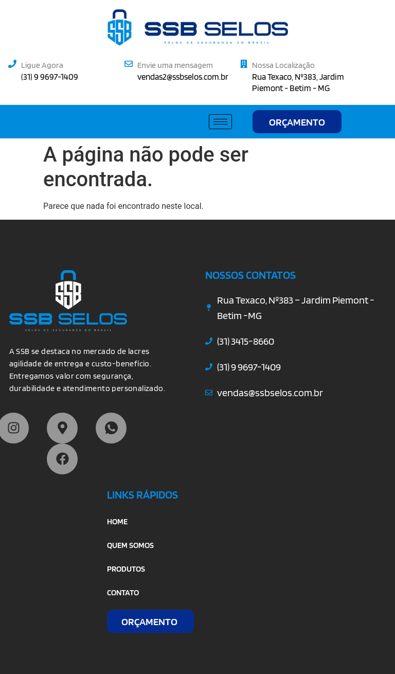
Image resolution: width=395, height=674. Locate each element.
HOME (117, 521)
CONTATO (123, 592)
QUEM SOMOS (130, 545)
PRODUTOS (126, 569)
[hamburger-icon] (220, 121)
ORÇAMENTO (297, 122)
